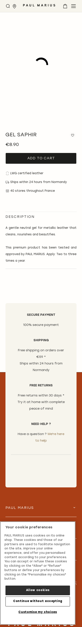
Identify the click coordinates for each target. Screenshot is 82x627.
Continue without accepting (37, 601)
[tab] (41, 511)
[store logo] (39, 6)
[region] (37, 573)
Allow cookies (38, 590)
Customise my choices (37, 612)
